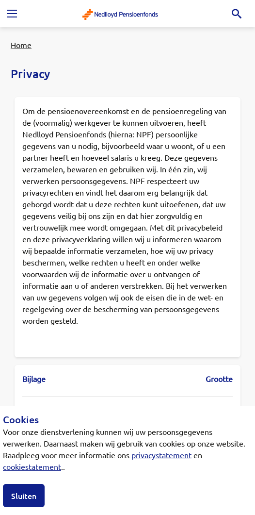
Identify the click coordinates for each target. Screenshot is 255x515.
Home (21, 45)
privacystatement (161, 455)
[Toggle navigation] (11, 13)
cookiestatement (32, 466)
